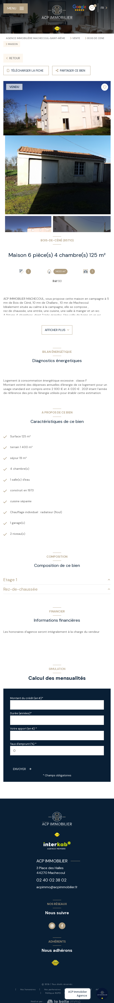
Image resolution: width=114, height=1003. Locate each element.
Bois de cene (95, 38)
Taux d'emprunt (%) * (23, 744)
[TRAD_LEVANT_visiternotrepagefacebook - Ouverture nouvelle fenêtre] (62, 925)
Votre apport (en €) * (23, 728)
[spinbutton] (57, 750)
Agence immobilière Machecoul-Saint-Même (35, 38)
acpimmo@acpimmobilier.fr (57, 887)
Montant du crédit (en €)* (26, 698)
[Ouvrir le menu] (15, 8)
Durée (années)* (21, 713)
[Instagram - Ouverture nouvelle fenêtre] (52, 925)
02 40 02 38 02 (51, 880)
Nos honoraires (28, 989)
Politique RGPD (53, 993)
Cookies (73, 993)
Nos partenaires (52, 989)
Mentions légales (78, 989)
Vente (76, 38)
